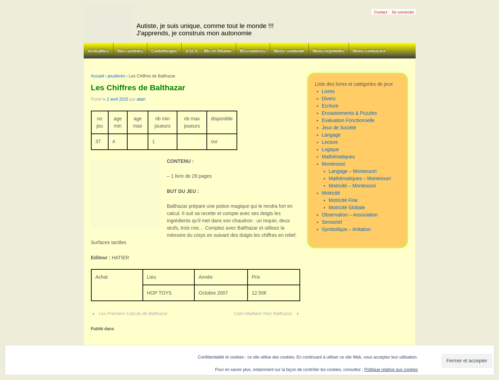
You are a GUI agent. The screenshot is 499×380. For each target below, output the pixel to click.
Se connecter (403, 12)
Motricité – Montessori (352, 185)
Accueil (97, 76)
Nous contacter (369, 50)
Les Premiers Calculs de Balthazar (133, 313)
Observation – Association (350, 214)
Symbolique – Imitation (346, 229)
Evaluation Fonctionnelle (348, 120)
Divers (329, 98)
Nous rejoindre (328, 50)
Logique (330, 149)
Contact (380, 12)
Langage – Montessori (353, 171)
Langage (331, 135)
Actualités (98, 50)
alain (141, 99)
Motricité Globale (347, 207)
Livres (328, 91)
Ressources (253, 50)
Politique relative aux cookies (391, 369)
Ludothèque (164, 50)
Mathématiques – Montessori (360, 178)
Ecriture (330, 106)
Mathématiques (338, 156)
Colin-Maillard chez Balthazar (263, 313)
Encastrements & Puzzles (349, 113)
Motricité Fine (343, 200)
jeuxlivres (116, 76)
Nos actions (130, 50)
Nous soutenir (289, 50)
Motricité (331, 193)
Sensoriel (332, 222)
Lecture (330, 142)
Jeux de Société (339, 127)
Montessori (333, 164)
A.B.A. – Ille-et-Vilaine (209, 50)
